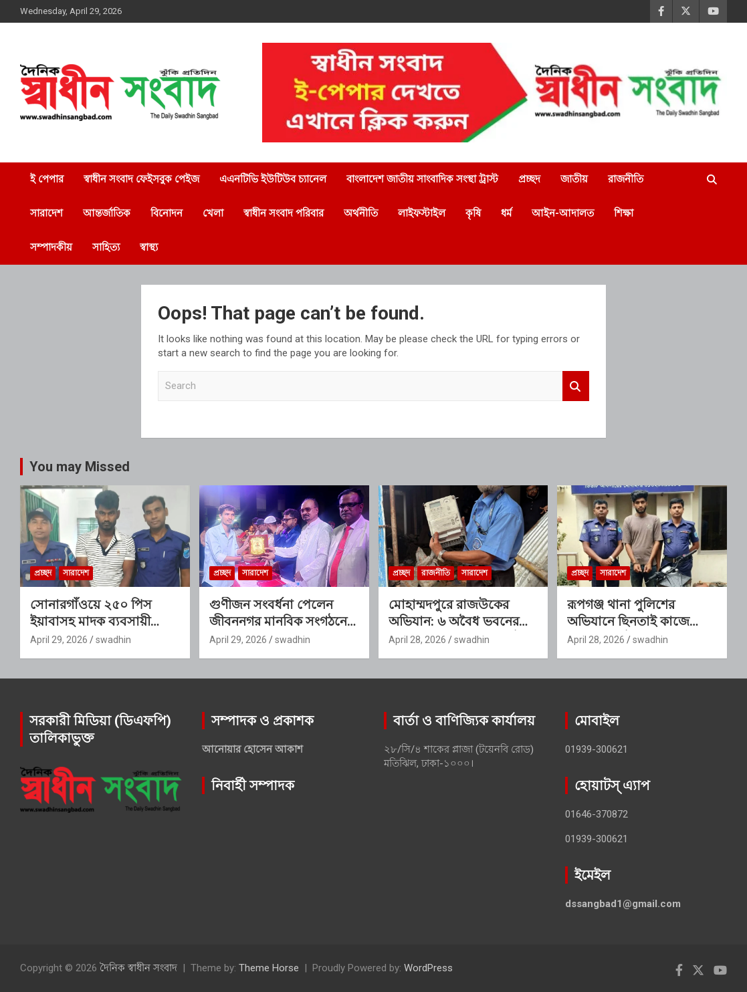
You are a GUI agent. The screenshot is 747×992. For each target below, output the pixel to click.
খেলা (213, 213)
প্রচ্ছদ (529, 179)
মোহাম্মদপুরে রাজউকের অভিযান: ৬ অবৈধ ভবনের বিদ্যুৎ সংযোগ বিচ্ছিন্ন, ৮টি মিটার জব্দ (454, 629)
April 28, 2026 (417, 639)
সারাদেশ (46, 213)
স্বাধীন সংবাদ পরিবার (283, 213)
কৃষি (473, 213)
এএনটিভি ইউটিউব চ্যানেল (272, 179)
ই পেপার (47, 179)
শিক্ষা (623, 213)
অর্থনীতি (361, 213)
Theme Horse (269, 968)
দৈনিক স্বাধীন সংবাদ (138, 968)
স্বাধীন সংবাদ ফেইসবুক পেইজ (141, 179)
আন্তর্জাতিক (106, 213)
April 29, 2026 (59, 639)
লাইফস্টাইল (421, 213)
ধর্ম (506, 213)
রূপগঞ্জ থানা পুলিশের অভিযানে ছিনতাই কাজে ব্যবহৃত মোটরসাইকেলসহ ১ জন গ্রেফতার (637, 629)
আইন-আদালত (563, 213)
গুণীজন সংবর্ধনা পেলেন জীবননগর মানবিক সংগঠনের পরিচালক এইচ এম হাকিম (281, 621)
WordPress (428, 968)
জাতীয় (574, 179)
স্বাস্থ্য (149, 247)
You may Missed (79, 467)
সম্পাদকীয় (51, 247)
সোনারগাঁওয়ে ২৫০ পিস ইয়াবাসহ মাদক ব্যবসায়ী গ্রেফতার (91, 621)
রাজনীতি (625, 179)
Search (575, 386)
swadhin (113, 639)
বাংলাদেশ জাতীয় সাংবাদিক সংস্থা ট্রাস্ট (422, 179)
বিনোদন (166, 213)
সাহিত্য (106, 247)
